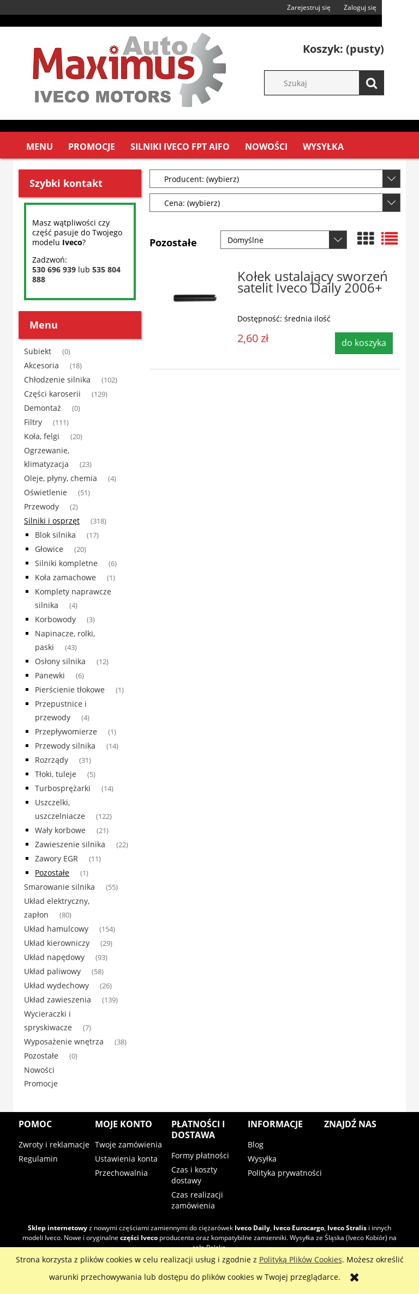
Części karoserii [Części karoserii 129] (52, 393)
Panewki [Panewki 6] (50, 675)
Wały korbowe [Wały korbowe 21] (60, 830)
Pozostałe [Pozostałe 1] (52, 872)
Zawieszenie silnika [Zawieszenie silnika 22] (70, 844)
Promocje (41, 1083)
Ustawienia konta (126, 1158)
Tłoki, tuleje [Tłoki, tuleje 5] (55, 774)
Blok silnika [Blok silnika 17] (55, 535)
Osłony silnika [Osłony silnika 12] (60, 661)
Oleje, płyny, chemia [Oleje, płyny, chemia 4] (60, 478)
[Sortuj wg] (283, 239)
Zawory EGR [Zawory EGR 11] (56, 858)
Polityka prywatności (285, 1173)
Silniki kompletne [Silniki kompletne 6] (66, 563)
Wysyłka (262, 1158)
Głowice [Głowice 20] (49, 549)
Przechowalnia (121, 1173)
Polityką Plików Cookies (300, 1259)
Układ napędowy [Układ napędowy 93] (54, 957)
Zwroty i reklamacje (54, 1144)
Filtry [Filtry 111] (33, 422)
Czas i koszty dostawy (194, 1175)
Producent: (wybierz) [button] (201, 179)
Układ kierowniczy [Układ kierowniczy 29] (56, 943)
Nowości (39, 1070)
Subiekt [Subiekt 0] (37, 351)
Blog (256, 1144)
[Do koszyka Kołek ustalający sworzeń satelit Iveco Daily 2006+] (364, 343)
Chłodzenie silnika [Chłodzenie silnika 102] (57, 379)
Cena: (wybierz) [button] (192, 203)
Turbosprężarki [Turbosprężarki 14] (63, 788)
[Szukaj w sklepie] (330, 83)
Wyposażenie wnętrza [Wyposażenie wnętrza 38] (64, 1041)
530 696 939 (54, 269)
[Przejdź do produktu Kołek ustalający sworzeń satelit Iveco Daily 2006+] (194, 299)
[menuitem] (40, 147)
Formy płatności (200, 1155)
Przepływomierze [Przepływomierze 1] (66, 731)
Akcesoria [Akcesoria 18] (41, 365)
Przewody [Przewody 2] (41, 506)
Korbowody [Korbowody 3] (55, 619)
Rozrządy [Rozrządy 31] (51, 760)
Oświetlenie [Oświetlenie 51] (45, 492)
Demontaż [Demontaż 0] (42, 408)
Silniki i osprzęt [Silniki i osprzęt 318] (52, 520)
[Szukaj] (371, 82)
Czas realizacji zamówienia (197, 1200)
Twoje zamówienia (128, 1144)
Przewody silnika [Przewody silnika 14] (65, 745)
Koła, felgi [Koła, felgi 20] (41, 436)
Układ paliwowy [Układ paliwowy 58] (52, 971)
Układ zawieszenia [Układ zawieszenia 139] (57, 999)
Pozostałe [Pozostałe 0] (41, 1055)
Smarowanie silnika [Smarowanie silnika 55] (59, 887)
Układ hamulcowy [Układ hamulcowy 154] (56, 929)
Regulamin (38, 1158)
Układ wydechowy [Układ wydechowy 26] (56, 985)
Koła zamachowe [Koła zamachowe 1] (65, 577)
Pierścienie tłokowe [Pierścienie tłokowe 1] (70, 689)
